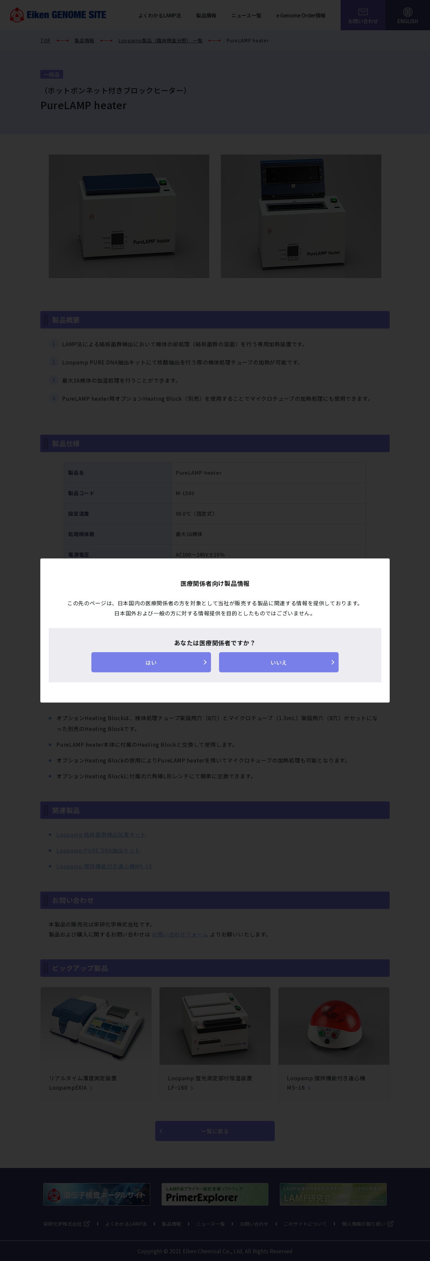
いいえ (278, 662)
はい (151, 662)
